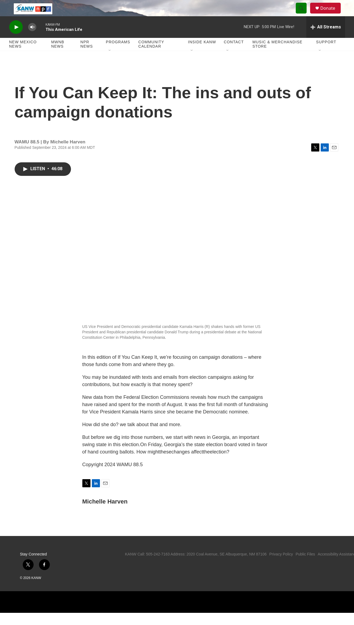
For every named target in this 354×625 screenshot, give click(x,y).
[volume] (32, 39)
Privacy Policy (281, 566)
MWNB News (57, 56)
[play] (16, 39)
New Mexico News (23, 56)
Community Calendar (151, 56)
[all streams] (325, 39)
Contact (234, 54)
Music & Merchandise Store (277, 56)
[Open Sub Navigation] (110, 63)
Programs (118, 54)
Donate (331, 14)
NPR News (86, 56)
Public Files (305, 566)
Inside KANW (202, 54)
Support (326, 54)
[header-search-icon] (303, 14)
